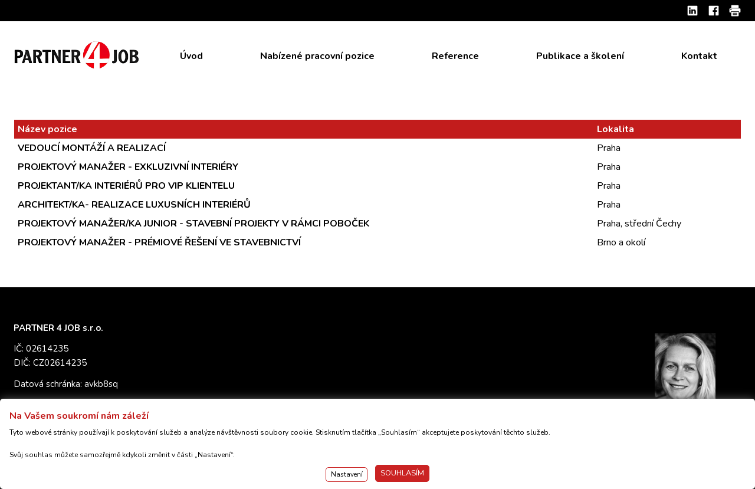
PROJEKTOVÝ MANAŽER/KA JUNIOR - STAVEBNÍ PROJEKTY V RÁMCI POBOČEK (193, 223)
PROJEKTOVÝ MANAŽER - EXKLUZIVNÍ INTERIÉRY (128, 166)
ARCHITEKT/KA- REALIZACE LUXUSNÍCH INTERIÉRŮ (134, 204)
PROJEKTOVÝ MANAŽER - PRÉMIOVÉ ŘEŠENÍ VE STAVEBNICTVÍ (159, 242)
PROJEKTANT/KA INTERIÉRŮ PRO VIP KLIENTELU (126, 185)
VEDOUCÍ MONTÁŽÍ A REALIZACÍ (92, 148)
